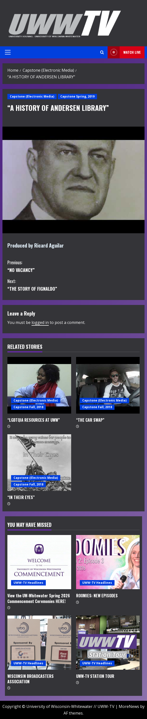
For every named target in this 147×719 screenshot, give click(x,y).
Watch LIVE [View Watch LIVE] (124, 52)
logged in (40, 322)
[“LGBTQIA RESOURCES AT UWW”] (39, 385)
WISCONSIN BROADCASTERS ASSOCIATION (30, 679)
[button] (7, 52)
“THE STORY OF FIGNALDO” (73, 284)
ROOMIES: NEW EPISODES (97, 596)
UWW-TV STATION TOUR (95, 676)
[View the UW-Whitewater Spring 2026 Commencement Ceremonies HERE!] (39, 562)
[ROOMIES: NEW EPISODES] (108, 562)
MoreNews (129, 706)
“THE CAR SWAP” (90, 420)
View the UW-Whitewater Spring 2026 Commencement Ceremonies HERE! (38, 598)
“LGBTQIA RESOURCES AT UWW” (33, 420)
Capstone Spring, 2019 (77, 96)
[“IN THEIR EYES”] (39, 462)
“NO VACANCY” (73, 266)
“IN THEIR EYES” (21, 497)
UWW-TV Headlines (28, 583)
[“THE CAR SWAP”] (108, 385)
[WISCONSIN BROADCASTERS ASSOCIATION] (39, 643)
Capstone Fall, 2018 (28, 407)
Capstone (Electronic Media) (32, 96)
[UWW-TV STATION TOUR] (108, 643)
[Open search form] (102, 52)
